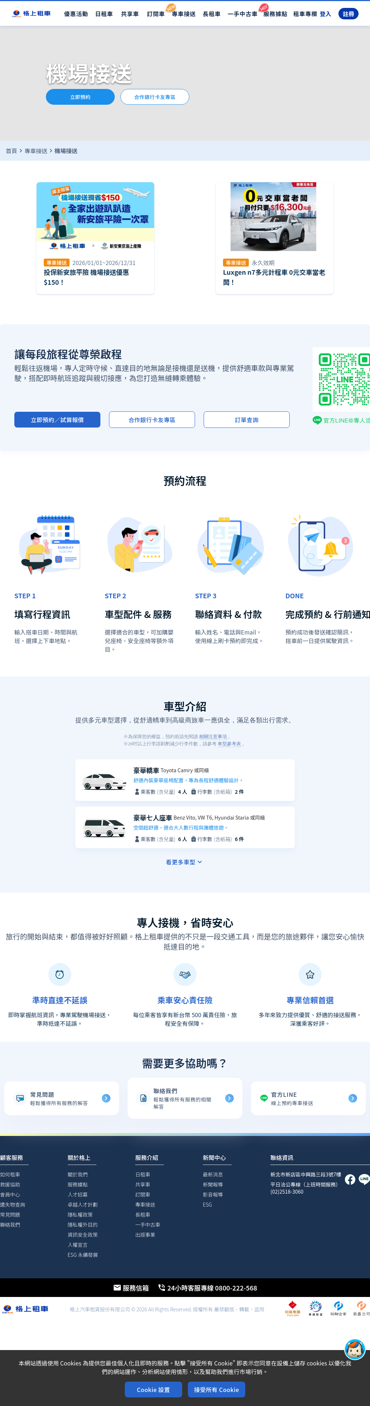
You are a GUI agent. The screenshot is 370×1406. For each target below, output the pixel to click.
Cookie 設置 (153, 1389)
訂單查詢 (246, 420)
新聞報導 (213, 1184)
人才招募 (78, 1194)
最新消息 (213, 1174)
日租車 (104, 13)
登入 (325, 13)
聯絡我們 (10, 1224)
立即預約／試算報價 (57, 420)
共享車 (130, 13)
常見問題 (10, 1214)
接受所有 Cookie (216, 1389)
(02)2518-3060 (286, 1191)
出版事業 (145, 1234)
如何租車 (10, 1174)
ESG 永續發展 (83, 1254)
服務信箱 (131, 1287)
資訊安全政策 (83, 1234)
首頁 (11, 150)
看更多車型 (185, 862)
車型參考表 (230, 743)
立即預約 (80, 97)
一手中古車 (243, 10)
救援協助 (10, 1184)
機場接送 (65, 150)
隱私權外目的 (83, 1224)
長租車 (211, 13)
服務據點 (276, 13)
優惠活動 (76, 13)
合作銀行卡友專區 (155, 97)
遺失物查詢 (12, 1204)
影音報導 (213, 1194)
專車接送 (184, 13)
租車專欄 (305, 13)
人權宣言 (78, 1244)
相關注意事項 (213, 736)
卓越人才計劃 (83, 1204)
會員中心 (10, 1194)
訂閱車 (156, 10)
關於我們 (78, 1174)
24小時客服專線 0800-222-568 (207, 1287)
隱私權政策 (80, 1214)
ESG (207, 1204)
